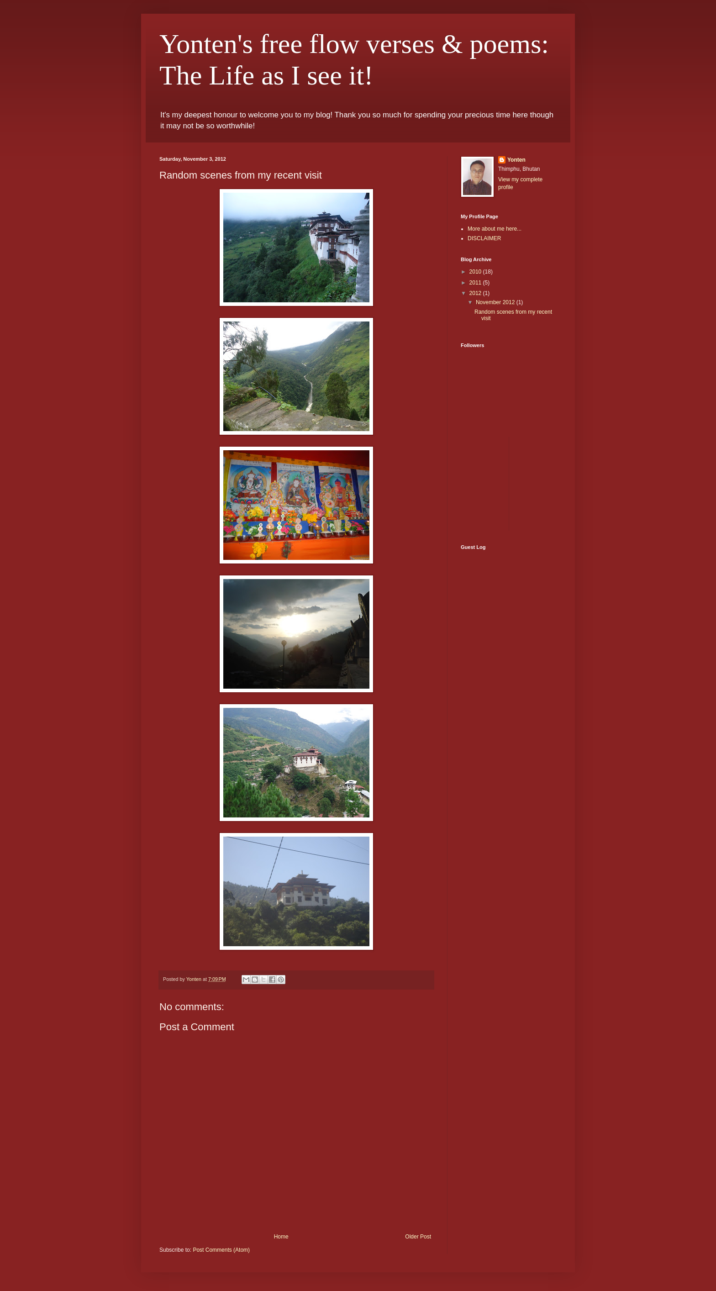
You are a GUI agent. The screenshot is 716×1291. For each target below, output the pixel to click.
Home (281, 1236)
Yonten (516, 160)
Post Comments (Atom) (221, 1250)
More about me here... (494, 229)
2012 (476, 293)
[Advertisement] (561, 482)
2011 (476, 282)
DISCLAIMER (484, 238)
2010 (476, 272)
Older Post (418, 1236)
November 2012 (496, 302)
